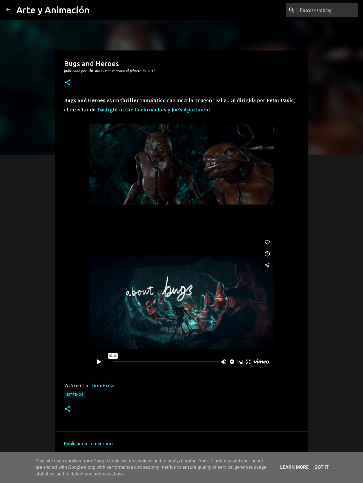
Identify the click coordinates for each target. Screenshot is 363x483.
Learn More (294, 467)
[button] (67, 82)
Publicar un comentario (88, 443)
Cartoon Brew (98, 385)
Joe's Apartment (190, 110)
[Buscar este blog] (327, 10)
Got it (321, 467)
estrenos (74, 394)
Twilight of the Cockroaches (131, 110)
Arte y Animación (53, 10)
